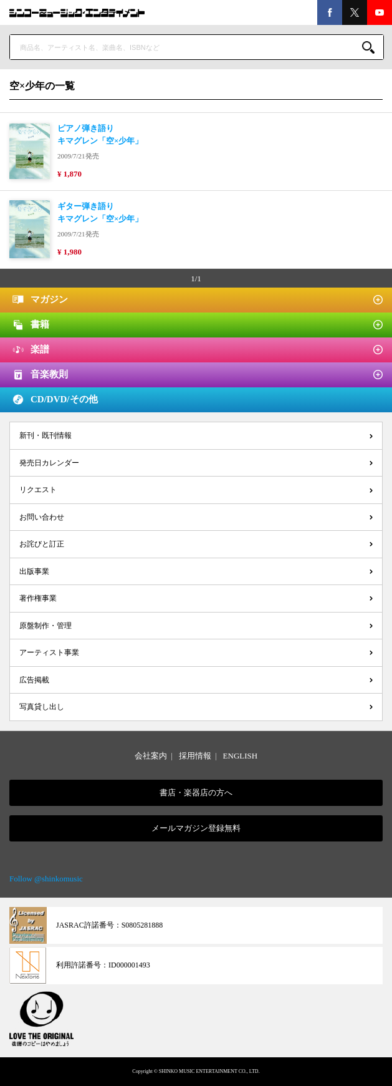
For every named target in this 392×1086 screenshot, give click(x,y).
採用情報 (195, 755)
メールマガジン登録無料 (196, 828)
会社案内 (151, 755)
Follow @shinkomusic (46, 878)
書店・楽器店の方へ (196, 792)
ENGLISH (240, 755)
